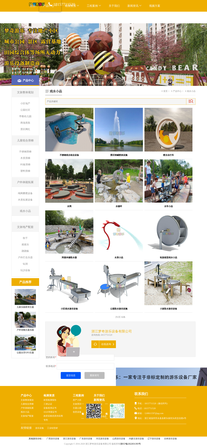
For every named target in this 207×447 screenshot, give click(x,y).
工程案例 (94, 5)
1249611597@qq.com (153, 413)
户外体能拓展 (27, 408)
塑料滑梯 (25, 171)
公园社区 (25, 110)
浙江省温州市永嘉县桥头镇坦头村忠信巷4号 (165, 418)
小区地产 (25, 103)
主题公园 (77, 408)
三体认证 (48, 404)
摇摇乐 (25, 244)
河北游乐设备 (102, 438)
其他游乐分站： (36, 438)
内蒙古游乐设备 (136, 438)
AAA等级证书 (50, 412)
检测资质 (49, 395)
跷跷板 (25, 251)
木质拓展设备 (25, 199)
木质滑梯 (25, 158)
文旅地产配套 (27, 416)
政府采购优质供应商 (53, 416)
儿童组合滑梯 (27, 404)
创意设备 (77, 412)
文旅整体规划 (27, 400)
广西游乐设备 (52, 438)
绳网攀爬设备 (25, 193)
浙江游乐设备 (69, 438)
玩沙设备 (25, 270)
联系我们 (35, 17)
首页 (32, 5)
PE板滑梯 (25, 164)
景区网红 (25, 129)
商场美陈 (25, 122)
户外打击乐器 (25, 257)
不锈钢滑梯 (25, 151)
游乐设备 (39, 428)
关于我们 (114, 5)
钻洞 (25, 264)
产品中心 (177, 91)
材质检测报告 (50, 400)
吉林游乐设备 (170, 438)
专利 (46, 420)
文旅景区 (77, 404)
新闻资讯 (134, 5)
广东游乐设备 (85, 438)
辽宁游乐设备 (154, 438)
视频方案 (154, 5)
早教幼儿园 (25, 116)
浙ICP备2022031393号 (130, 444)
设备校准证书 (50, 408)
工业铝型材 (52, 428)
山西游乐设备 (118, 438)
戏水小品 (191, 91)
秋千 (25, 238)
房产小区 (77, 400)
